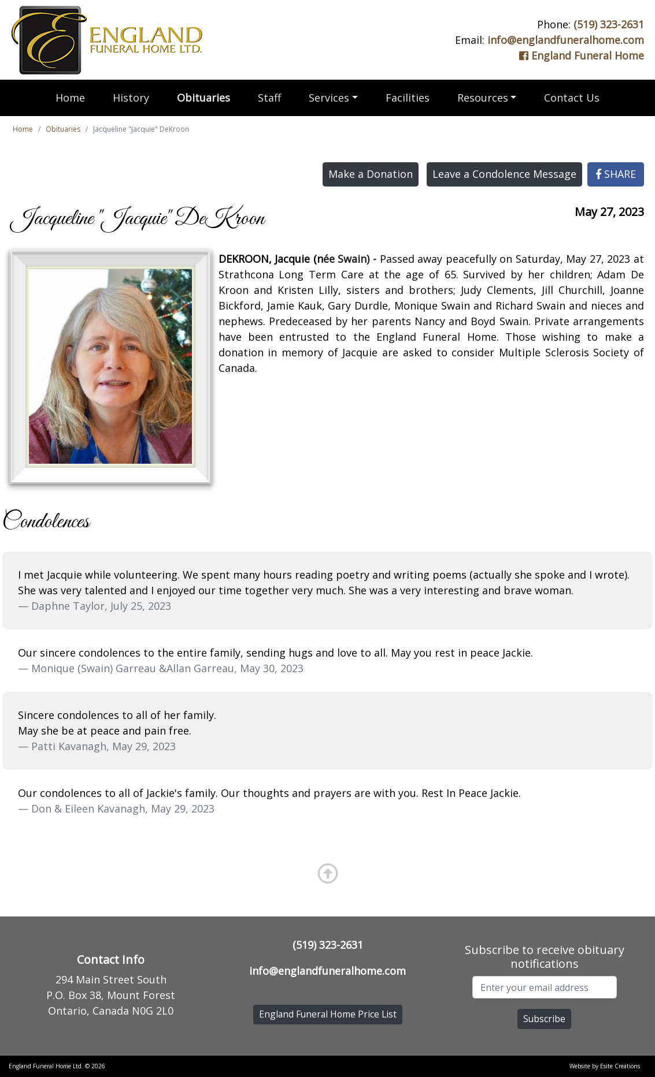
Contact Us (572, 98)
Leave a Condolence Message (504, 174)
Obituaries (203, 98)
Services (329, 98)
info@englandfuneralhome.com (565, 40)
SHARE (616, 174)
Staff (269, 98)
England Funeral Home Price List (328, 1014)
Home (70, 98)
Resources (482, 98)
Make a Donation (370, 174)
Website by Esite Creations (604, 1066)
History (131, 98)
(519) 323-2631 (608, 24)
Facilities (408, 98)
